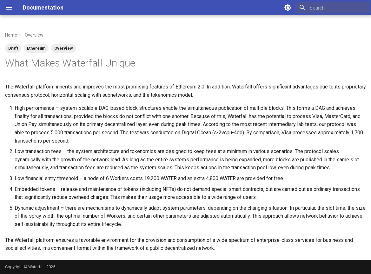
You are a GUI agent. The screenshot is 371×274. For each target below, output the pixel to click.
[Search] (332, 7)
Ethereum (36, 48)
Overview (63, 48)
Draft (13, 48)
